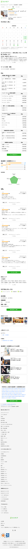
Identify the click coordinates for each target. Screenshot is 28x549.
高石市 (20, 393)
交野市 (19, 394)
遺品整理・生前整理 (7, 404)
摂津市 (17, 393)
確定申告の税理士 (4, 442)
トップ (2, 404)
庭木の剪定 (3, 420)
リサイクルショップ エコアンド (6, 405)
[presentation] (2, 7)
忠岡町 (16, 396)
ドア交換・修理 (3, 434)
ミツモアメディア (4, 497)
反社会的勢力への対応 (6, 543)
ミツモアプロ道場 (4, 510)
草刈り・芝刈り (3, 430)
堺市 (6, 388)
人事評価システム (4, 477)
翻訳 (1, 465)
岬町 (3, 397)
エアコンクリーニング (4, 412)
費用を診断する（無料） (14, 309)
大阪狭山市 (23, 394)
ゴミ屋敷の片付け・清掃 (5, 432)
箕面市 (3, 393)
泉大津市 (23, 388)
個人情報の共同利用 (22, 543)
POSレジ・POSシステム (5, 483)
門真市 (14, 393)
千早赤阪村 (13, 397)
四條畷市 (15, 394)
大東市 (20, 391)
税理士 (2, 440)
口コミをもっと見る (14, 272)
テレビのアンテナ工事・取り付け (6, 424)
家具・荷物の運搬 (4, 428)
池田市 (16, 388)
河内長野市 (12, 391)
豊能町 (10, 396)
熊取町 (20, 396)
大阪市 (3, 388)
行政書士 (2, 453)
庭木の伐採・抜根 (4, 422)
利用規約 (5, 541)
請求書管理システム (4, 481)
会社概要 (2, 521)
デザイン (2, 463)
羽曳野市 (10, 393)
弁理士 (2, 457)
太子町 (6, 397)
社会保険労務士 (3, 455)
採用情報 (2, 525)
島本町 (6, 396)
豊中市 (13, 388)
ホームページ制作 (4, 461)
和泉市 (23, 391)
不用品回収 (3, 418)
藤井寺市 (4, 394)
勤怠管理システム (4, 469)
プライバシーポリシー (11, 541)
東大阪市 (8, 394)
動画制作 (2, 459)
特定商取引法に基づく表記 (19, 541)
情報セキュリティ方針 (14, 543)
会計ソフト (3, 467)
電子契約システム (4, 475)
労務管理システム (4, 479)
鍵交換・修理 (3, 436)
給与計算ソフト (3, 471)
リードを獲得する (4, 508)
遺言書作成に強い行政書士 (8, 340)
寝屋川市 (8, 391)
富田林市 (4, 391)
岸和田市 (9, 388)
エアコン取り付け (4, 414)
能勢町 (13, 396)
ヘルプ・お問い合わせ (4, 495)
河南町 (9, 397)
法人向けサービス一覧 (4, 493)
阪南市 (3, 396)
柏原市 (6, 393)
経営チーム (3, 523)
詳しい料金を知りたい (14, 154)
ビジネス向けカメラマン (5, 451)
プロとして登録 (3, 506)
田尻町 (23, 396)
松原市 (17, 391)
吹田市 (20, 388)
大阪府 (12, 404)
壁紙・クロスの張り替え (5, 426)
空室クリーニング (4, 438)
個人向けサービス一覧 (4, 491)
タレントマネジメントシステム (6, 485)
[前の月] (2, 26)
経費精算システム (4, 473)
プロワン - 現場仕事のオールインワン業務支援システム (10, 527)
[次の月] (26, 26)
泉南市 (11, 394)
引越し (2, 416)
